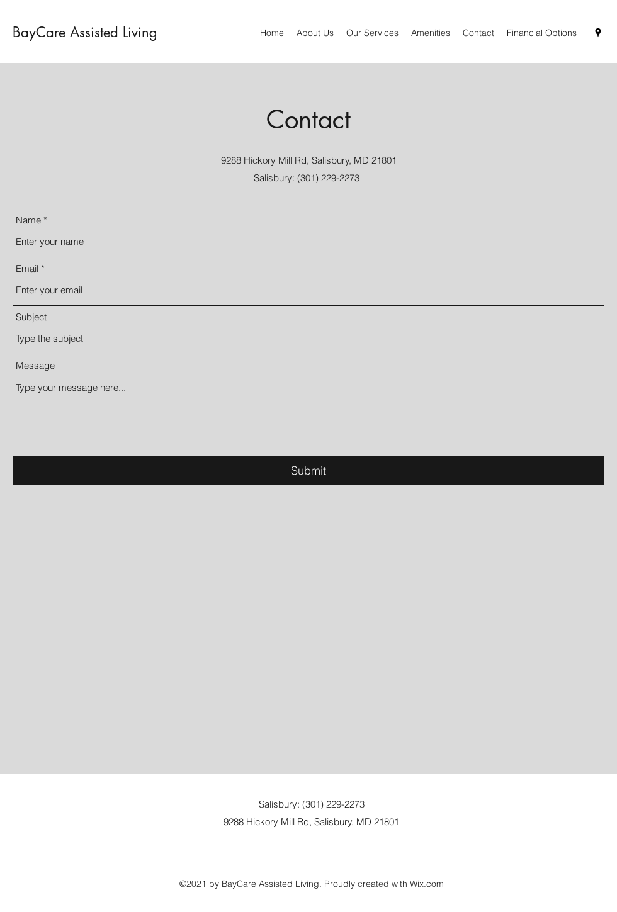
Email (27, 268)
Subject (31, 317)
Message (35, 365)
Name (28, 220)
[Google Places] (598, 32)
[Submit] (308, 470)
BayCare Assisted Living (85, 32)
